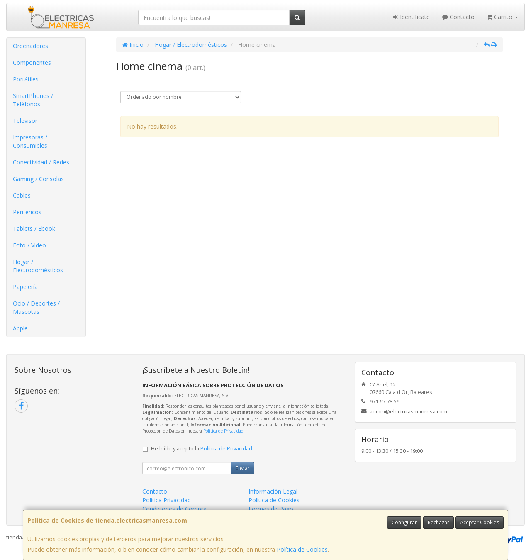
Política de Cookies (302, 549)
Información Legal (272, 491)
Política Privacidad (166, 500)
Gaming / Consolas (38, 179)
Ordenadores (30, 46)
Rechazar (438, 522)
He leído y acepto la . (202, 448)
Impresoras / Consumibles (30, 141)
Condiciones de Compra (174, 509)
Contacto (458, 17)
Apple (20, 328)
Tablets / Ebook (34, 228)
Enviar (243, 468)
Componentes (32, 62)
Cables (22, 195)
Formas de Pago (270, 509)
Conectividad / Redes (41, 162)
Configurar (404, 522)
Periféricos (27, 212)
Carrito (502, 17)
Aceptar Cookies (479, 522)
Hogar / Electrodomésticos (38, 266)
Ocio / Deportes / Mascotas (36, 307)
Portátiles (26, 79)
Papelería (25, 287)
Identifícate (411, 17)
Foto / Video (29, 245)
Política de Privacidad (223, 431)
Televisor (25, 121)
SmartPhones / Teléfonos (33, 100)
